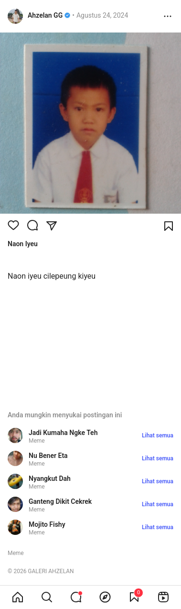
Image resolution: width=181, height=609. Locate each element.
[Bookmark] (168, 226)
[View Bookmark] (134, 597)
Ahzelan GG (45, 15)
